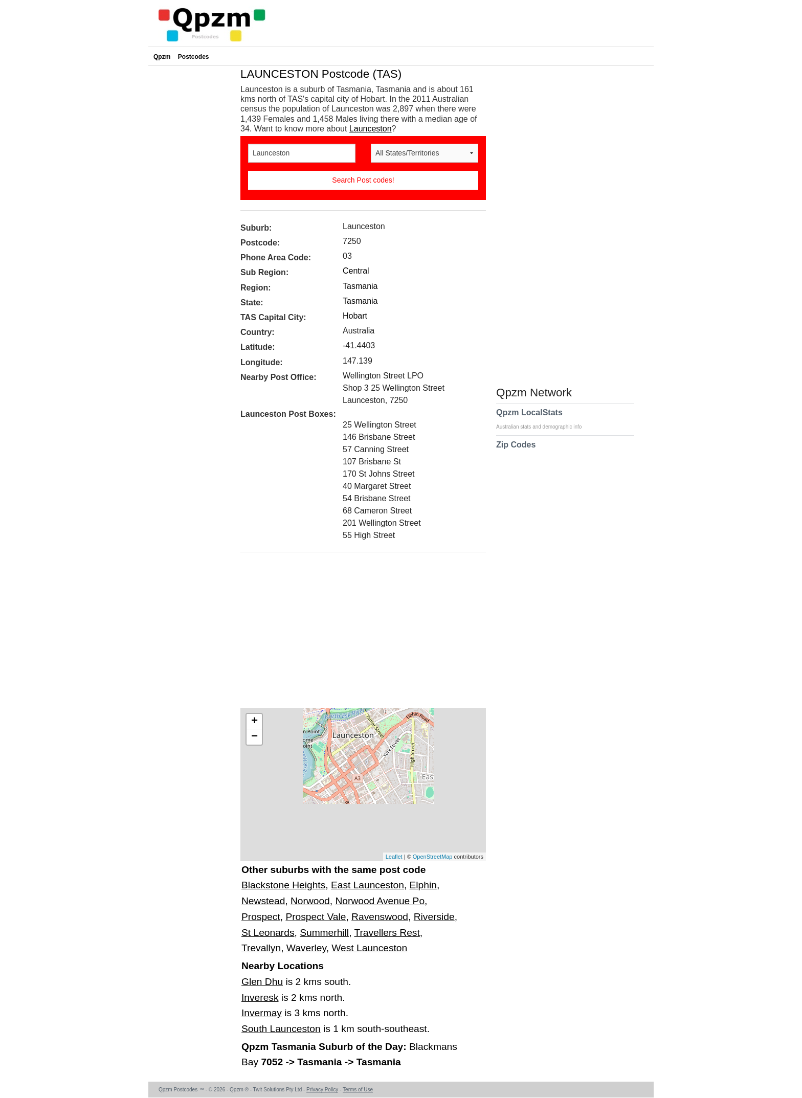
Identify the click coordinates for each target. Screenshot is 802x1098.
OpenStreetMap (433, 857)
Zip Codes (516, 451)
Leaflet (394, 857)
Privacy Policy (322, 1089)
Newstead (263, 900)
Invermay (261, 1012)
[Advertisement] (358, 633)
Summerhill (324, 932)
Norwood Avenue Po (380, 900)
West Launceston (369, 948)
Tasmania (360, 286)
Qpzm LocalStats (544, 419)
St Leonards (267, 932)
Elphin (423, 885)
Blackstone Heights (283, 885)
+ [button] (254, 721)
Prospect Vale (315, 916)
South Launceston (281, 1028)
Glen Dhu (262, 981)
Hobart (355, 315)
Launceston (370, 128)
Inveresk (260, 997)
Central (356, 270)
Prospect (260, 916)
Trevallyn (261, 948)
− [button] (254, 737)
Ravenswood (379, 916)
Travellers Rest (386, 932)
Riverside (434, 916)
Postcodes (193, 56)
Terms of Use (358, 1089)
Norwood (310, 900)
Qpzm (161, 56)
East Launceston (367, 885)
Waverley (306, 948)
